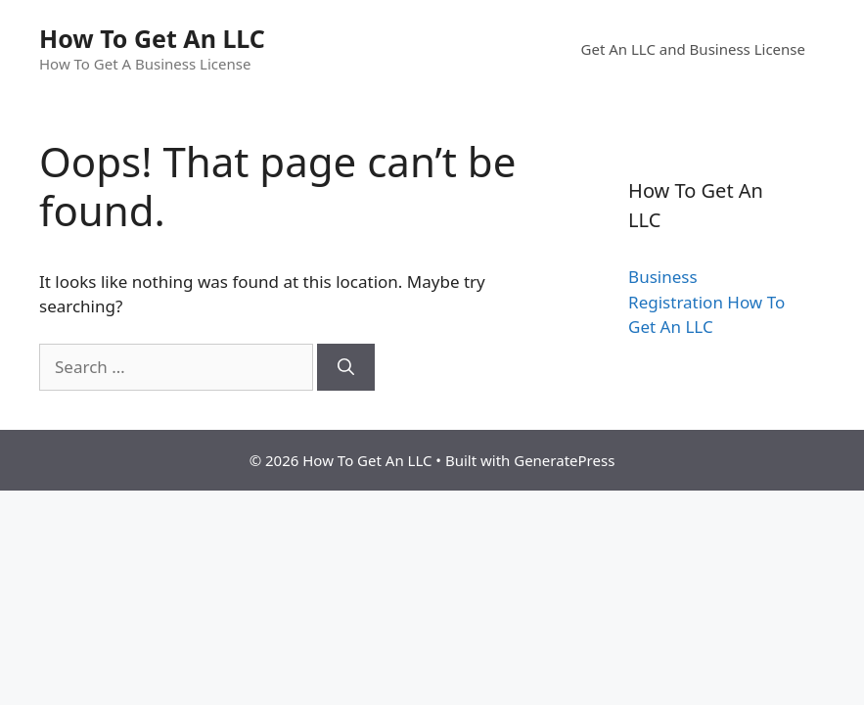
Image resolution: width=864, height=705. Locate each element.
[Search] (346, 367)
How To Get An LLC (152, 38)
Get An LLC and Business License (693, 49)
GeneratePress (564, 460)
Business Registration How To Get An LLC (706, 301)
